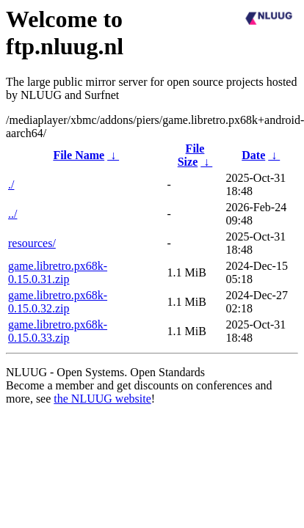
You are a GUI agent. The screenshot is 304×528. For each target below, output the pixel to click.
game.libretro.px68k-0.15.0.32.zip (57, 302)
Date (253, 155)
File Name (78, 155)
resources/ (32, 243)
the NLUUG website (102, 398)
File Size (191, 155)
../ (12, 214)
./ (11, 184)
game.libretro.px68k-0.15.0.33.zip (57, 331)
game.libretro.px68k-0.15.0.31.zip (57, 272)
